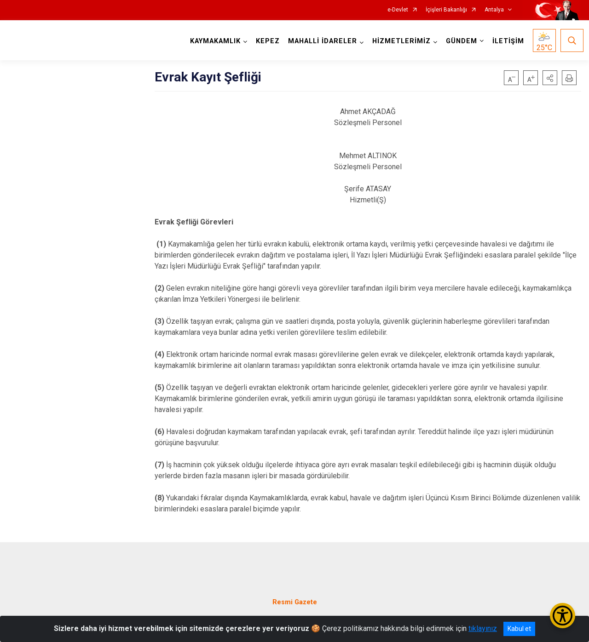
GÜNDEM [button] (459, 41)
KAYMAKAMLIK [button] (213, 41)
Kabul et (519, 628)
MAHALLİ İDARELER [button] (320, 41)
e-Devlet (397, 10)
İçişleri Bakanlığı (446, 10)
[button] (550, 77)
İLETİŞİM (506, 41)
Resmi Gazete (294, 594)
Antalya (494, 10)
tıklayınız (482, 628)
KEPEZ (265, 41)
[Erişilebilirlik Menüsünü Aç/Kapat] (562, 615)
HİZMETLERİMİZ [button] (399, 41)
